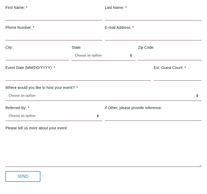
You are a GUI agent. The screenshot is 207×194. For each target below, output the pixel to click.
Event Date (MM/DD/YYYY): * (30, 67)
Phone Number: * (19, 27)
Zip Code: (146, 47)
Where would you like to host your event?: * (41, 87)
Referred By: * (17, 108)
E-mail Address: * (119, 27)
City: (9, 47)
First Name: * (16, 7)
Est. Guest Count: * (170, 67)
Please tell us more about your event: (36, 128)
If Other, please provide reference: (133, 108)
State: (77, 47)
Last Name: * (116, 7)
